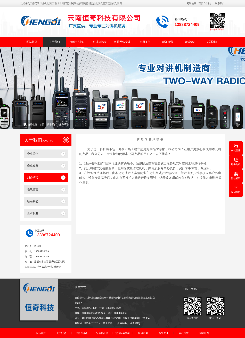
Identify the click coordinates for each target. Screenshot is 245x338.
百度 (201, 3)
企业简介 (32, 153)
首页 (41, 124)
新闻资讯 (167, 41)
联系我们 (220, 3)
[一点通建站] (133, 323)
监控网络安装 (122, 41)
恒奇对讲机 (77, 41)
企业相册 (32, 213)
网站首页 (31, 41)
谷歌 (207, 3)
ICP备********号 (92, 323)
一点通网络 (121, 323)
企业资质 (32, 165)
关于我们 (54, 41)
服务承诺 (64, 124)
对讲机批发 (100, 41)
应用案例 (145, 41)
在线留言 (190, 41)
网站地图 (191, 3)
